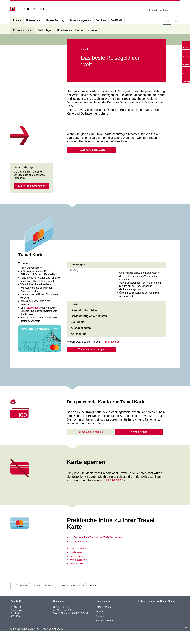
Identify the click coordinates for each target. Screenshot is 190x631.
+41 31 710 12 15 (111, 480)
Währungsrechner (78, 560)
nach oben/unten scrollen (186, 627)
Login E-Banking (160, 10)
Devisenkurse (76, 556)
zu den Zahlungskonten (90, 432)
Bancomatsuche (78, 564)
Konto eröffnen (139, 432)
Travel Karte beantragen (91, 150)
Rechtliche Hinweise (52, 629)
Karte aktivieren (77, 549)
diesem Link (33, 308)
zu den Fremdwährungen (32, 186)
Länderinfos (75, 552)
